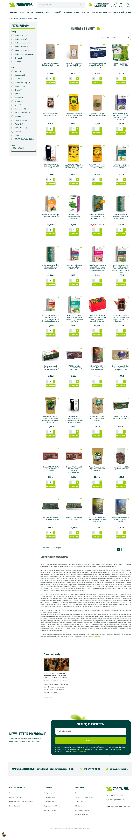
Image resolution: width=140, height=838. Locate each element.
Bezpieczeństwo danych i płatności (21, 801)
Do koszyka (50, 82)
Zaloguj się (78, 801)
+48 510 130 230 (116, 795)
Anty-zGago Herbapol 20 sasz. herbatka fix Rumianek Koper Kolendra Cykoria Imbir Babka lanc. (50, 318)
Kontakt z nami (14, 806)
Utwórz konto (79, 806)
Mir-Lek (19, 101)
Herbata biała (21, 35)
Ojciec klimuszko (22, 113)
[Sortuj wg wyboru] (121, 37)
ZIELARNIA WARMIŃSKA (25, 139)
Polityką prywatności (80, 751)
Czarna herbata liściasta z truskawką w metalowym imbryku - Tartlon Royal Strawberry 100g (121, 318)
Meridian (19, 98)
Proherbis (19, 124)
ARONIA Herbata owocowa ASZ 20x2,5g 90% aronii (74, 368)
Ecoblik (19, 79)
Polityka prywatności (51, 793)
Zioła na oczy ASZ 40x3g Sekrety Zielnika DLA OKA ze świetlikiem (97, 519)
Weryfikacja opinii (50, 810)
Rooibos (19, 58)
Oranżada (19, 116)
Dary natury (20, 75)
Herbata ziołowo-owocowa (25, 54)
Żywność (57, 12)
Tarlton (18, 132)
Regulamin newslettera (52, 806)
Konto (77, 793)
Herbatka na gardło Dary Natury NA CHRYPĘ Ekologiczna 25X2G (120, 368)
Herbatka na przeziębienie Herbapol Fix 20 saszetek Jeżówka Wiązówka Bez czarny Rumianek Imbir (97, 267)
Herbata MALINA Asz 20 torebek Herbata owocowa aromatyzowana (74, 469)
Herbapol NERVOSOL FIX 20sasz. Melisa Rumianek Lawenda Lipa (97, 65)
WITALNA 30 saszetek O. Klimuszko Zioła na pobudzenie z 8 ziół (50, 267)
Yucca (18, 135)
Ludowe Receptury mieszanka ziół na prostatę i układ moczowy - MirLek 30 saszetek (74, 419)
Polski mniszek (21, 120)
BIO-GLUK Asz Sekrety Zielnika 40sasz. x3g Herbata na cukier (97, 368)
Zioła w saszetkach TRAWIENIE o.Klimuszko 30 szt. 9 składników (120, 216)
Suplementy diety (16, 12)
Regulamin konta (50, 801)
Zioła (48, 12)
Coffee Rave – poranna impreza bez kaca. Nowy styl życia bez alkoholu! (55, 675)
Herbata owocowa (22, 43)
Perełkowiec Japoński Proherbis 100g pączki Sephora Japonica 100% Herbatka (50, 419)
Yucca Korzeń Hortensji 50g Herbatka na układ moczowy (97, 469)
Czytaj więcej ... (49, 698)
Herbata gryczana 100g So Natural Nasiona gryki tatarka (50, 65)
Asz (18, 71)
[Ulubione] (113, 4)
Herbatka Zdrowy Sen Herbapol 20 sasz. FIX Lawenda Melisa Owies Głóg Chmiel (120, 116)
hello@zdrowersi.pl (117, 800)
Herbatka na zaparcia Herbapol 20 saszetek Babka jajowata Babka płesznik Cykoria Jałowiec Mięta (120, 268)
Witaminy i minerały (35, 12)
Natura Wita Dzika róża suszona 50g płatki (50, 114)
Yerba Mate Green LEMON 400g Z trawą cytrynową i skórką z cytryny (97, 166)
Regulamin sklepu (50, 797)
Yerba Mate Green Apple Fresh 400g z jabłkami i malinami (74, 115)
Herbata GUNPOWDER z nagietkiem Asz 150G (120, 468)
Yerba (18, 62)
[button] (121, 4)
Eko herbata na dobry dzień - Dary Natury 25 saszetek (97, 418)
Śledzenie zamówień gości (84, 797)
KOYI (18, 94)
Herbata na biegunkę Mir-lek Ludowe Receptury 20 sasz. (50, 166)
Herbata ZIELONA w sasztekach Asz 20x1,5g (120, 417)
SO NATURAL (21, 128)
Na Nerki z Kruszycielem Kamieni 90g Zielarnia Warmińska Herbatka (74, 65)
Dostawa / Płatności (116, 12)
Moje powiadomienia (82, 810)
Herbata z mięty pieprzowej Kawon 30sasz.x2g (74, 216)
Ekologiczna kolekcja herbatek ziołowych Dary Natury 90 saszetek (50, 368)
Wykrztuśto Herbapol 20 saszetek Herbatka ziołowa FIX (74, 267)
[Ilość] (50, 78)
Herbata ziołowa (22, 50)
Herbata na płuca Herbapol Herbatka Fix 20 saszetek (120, 166)
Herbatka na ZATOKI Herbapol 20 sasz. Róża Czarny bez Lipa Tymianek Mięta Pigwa (74, 318)
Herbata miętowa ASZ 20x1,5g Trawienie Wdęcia (50, 518)
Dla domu (86, 12)
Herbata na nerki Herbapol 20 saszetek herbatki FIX (50, 215)
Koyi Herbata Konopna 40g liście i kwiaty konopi (97, 114)
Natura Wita (20, 109)
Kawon (18, 90)
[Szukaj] (61, 5)
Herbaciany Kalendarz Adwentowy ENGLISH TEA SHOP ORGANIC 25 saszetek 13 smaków (97, 318)
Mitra (18, 105)
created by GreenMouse (83, 828)
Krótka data (97, 12)
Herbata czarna (21, 39)
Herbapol (20, 86)
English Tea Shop (22, 83)
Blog (105, 12)
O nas (128, 12)
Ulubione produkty (81, 814)
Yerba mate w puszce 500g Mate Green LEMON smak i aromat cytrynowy (74, 166)
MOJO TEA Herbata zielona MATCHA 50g (121, 64)
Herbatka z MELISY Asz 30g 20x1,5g (74, 518)
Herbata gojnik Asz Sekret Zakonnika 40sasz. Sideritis (120, 519)
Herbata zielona (22, 47)
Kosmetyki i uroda (71, 12)
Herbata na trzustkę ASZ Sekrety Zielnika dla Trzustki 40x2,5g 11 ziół (97, 216)
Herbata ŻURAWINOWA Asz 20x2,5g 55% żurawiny (51, 469)
